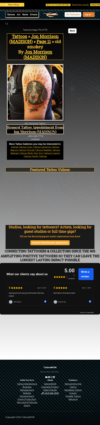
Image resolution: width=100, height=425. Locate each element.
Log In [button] (87, 14)
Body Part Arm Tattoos (39, 153)
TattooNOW (50, 384)
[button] (73, 14)
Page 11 (44, 41)
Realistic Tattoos (51, 150)
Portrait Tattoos (35, 150)
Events (33, 14)
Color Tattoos (34, 147)
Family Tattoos (39, 156)
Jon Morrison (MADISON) (34, 38)
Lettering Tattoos (50, 147)
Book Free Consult (82, 4)
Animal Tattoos (18, 147)
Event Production (27, 399)
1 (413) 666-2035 (50, 393)
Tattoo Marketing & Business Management (27, 387)
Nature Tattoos (18, 150)
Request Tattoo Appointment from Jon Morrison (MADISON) (35, 129)
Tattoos (11, 14)
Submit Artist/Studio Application (50, 242)
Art (18, 14)
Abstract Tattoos (18, 153)
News (25, 14)
